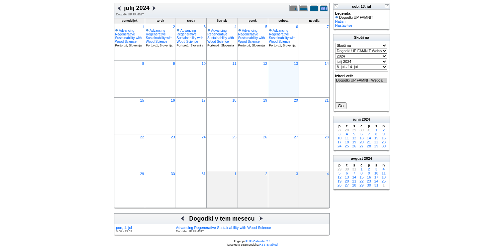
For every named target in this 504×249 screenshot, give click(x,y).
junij (357, 119)
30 (173, 174)
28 (327, 137)
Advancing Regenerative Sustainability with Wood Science (128, 36)
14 (327, 63)
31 (204, 174)
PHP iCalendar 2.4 (257, 241)
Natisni (340, 21)
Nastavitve (343, 25)
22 (142, 137)
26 (265, 137)
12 (265, 63)
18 (234, 100)
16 (173, 100)
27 (296, 137)
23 (173, 137)
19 (265, 100)
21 (327, 100)
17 (204, 100)
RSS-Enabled (269, 244)
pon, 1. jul (124, 228)
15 (142, 100)
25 (234, 137)
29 (142, 174)
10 (204, 63)
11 (234, 63)
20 (296, 100)
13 (296, 63)
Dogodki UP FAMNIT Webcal (361, 80)
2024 (366, 119)
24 (204, 137)
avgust (357, 158)
